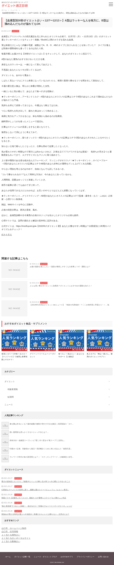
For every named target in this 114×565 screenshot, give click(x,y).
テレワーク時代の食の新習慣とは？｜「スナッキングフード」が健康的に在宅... (41, 457)
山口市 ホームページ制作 (13, 528)
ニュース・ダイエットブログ (45, 557)
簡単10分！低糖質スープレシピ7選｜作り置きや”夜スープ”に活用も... (37, 440)
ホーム (8, 557)
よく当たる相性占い (10, 535)
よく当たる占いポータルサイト (16, 538)
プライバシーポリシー (85, 557)
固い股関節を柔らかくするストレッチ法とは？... (29, 432)
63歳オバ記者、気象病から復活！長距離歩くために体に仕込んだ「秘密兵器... (41, 449)
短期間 (10, 397)
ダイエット (9, 381)
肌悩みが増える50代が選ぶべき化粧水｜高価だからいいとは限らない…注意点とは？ (35, 514)
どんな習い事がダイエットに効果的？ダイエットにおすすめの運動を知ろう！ (61, 286)
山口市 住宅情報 (9, 531)
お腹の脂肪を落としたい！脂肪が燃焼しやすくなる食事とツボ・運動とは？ (60, 267)
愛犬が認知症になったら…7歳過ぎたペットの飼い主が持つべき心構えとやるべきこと (35, 481)
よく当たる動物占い (10, 541)
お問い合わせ (103, 557)
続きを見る (6, 234)
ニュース (15, 31)
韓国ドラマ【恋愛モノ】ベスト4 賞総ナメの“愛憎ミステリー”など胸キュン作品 (33, 498)
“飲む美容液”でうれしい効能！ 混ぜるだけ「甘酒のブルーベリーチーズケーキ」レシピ (36, 506)
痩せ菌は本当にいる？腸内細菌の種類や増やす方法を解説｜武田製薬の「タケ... (41, 424)
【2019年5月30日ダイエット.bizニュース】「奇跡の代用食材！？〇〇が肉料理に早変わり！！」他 (69, 305)
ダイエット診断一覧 (22, 557)
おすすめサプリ (67, 557)
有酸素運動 (12, 389)
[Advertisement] (57, 247)
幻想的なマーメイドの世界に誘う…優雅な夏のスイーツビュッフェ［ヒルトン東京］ (35, 490)
